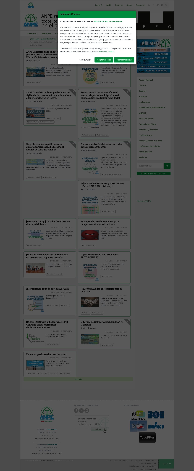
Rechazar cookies (124, 60)
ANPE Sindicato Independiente (108, 21)
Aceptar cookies (104, 60)
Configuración (85, 60)
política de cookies (106, 51)
